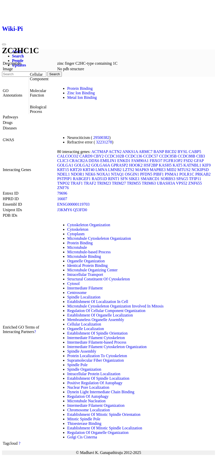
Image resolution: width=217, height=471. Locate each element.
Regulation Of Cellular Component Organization (106, 310)
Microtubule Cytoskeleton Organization (99, 238)
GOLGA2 (82, 165)
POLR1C (186, 174)
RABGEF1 (82, 179)
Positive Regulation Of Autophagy (94, 383)
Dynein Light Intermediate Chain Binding (100, 392)
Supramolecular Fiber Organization (95, 360)
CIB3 (200, 156)
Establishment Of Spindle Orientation (97, 333)
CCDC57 (150, 156)
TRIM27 (119, 183)
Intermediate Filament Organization (95, 405)
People (17, 60)
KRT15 (63, 170)
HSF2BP (151, 165)
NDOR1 (77, 174)
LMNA (101, 170)
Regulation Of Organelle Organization (97, 432)
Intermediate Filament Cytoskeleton (96, 338)
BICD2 (170, 151)
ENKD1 (123, 161)
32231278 (104, 142)
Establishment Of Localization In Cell (97, 301)
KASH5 (165, 165)
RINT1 (113, 179)
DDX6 (94, 161)
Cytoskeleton (77, 229)
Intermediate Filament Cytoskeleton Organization (106, 347)
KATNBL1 (192, 165)
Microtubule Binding (84, 256)
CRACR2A (78, 161)
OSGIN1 (132, 174)
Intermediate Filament (85, 288)
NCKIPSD (199, 170)
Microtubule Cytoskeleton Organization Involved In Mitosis (115, 306)
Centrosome (76, 292)
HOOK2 (136, 165)
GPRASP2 (119, 165)
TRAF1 (77, 183)
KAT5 (177, 165)
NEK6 (90, 174)
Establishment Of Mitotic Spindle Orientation (103, 414)
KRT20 (76, 170)
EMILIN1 (108, 161)
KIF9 (206, 165)
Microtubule (77, 247)
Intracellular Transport (85, 274)
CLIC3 (62, 161)
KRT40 (89, 170)
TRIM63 (149, 183)
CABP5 (195, 151)
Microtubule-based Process (89, 252)
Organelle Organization (86, 261)
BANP (158, 151)
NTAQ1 (117, 174)
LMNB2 (115, 170)
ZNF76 (63, 188)
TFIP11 (195, 179)
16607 (62, 199)
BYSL (183, 151)
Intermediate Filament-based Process (96, 342)
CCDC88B (186, 156)
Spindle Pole (77, 365)
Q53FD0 (80, 210)
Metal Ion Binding (82, 97)
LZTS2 (128, 170)
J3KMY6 (64, 210)
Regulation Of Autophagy (87, 396)
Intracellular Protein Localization (93, 374)
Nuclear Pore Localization (88, 387)
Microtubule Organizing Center (92, 270)
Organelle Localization (85, 329)
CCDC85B (168, 156)
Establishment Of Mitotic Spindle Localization (104, 428)
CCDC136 (133, 156)
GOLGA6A (100, 165)
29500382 (101, 137)
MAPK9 (142, 170)
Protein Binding (80, 88)
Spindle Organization (84, 369)
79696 (62, 193)
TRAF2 (90, 183)
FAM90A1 (140, 161)
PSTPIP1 (64, 179)
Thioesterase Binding (84, 423)
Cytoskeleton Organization (88, 225)
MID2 (171, 170)
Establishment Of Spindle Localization (98, 378)
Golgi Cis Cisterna (82, 437)
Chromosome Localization (88, 410)
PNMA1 (171, 174)
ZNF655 (195, 183)
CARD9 (85, 156)
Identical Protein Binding (87, 265)
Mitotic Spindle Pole (83, 419)
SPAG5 (182, 179)
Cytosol (73, 283)
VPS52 (181, 183)
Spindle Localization (83, 297)
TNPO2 (63, 183)
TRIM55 (134, 183)
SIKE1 (134, 179)
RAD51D (99, 179)
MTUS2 (183, 170)
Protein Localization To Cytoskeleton (97, 356)
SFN (124, 179)
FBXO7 (156, 161)
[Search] (24, 74)
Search (18, 56)
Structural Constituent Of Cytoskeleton (98, 279)
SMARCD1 (150, 179)
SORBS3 (167, 179)
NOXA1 (103, 174)
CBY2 (98, 156)
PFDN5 (146, 174)
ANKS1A (130, 151)
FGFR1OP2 (172, 161)
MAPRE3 (158, 170)
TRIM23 (104, 183)
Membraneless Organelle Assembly (95, 320)
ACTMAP (99, 151)
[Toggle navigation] (4, 44)
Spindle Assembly (81, 351)
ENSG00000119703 (73, 204)
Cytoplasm (75, 234)
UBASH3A (166, 183)
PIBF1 (158, 174)
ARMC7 (145, 151)
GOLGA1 (65, 165)
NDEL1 (63, 174)
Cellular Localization (84, 324)
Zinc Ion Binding (81, 93)
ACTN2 (115, 151)
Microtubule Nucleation (86, 401)
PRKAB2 (202, 174)
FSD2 (188, 161)
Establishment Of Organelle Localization (100, 315)
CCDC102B (114, 156)
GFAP (199, 161)
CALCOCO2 (67, 156)
